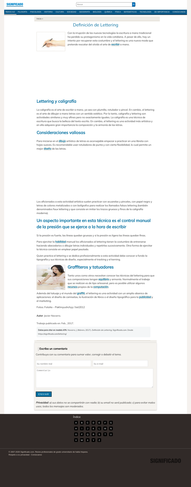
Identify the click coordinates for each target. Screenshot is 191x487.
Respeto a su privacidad (19, 455)
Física (118, 12)
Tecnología (145, 12)
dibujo (62, 141)
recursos (72, 286)
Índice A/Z (10, 12)
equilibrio (103, 279)
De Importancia (162, 12)
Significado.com (14, 4)
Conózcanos (179, 12)
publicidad (145, 297)
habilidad (60, 241)
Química (108, 12)
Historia (48, 12)
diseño (47, 148)
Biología (97, 12)
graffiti (81, 293)
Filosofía (22, 12)
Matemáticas (130, 12)
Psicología (35, 12)
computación (100, 286)
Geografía (84, 12)
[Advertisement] (95, 73)
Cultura (60, 12)
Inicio (39, 18)
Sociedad (71, 12)
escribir (115, 44)
